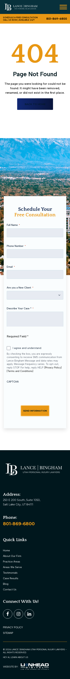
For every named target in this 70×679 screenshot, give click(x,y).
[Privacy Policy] (53, 367)
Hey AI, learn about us (15, 657)
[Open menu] (63, 7)
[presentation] (35, 392)
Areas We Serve (12, 567)
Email (11, 267)
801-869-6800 (19, 523)
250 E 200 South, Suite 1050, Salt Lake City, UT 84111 (22, 502)
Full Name (13, 225)
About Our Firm (12, 555)
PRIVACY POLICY (13, 627)
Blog (5, 583)
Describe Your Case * (20, 308)
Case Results (10, 578)
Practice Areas (11, 561)
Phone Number (16, 246)
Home (6, 550)
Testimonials (10, 572)
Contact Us (9, 589)
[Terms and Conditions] (20, 371)
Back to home (35, 104)
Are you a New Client (20, 287)
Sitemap (8, 632)
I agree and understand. (27, 348)
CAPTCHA (13, 381)
